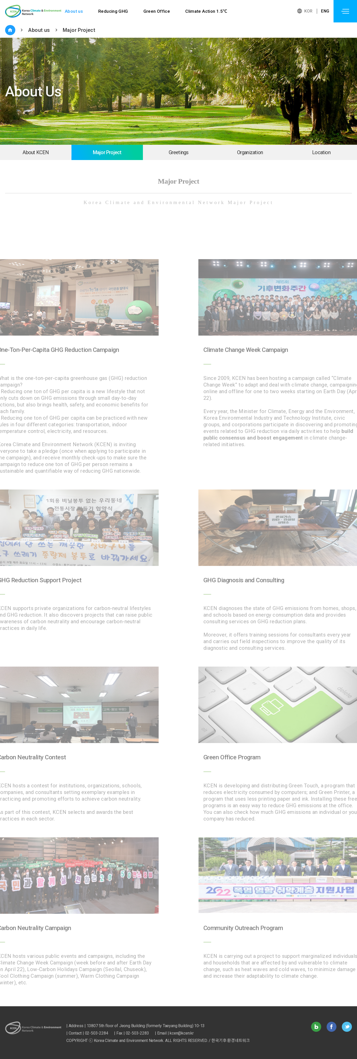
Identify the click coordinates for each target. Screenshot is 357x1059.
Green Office (156, 11)
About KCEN (35, 152)
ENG (325, 11)
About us (74, 11)
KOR (308, 11)
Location (321, 152)
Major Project (79, 30)
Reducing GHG (113, 11)
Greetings (179, 152)
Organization (250, 152)
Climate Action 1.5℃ (207, 11)
